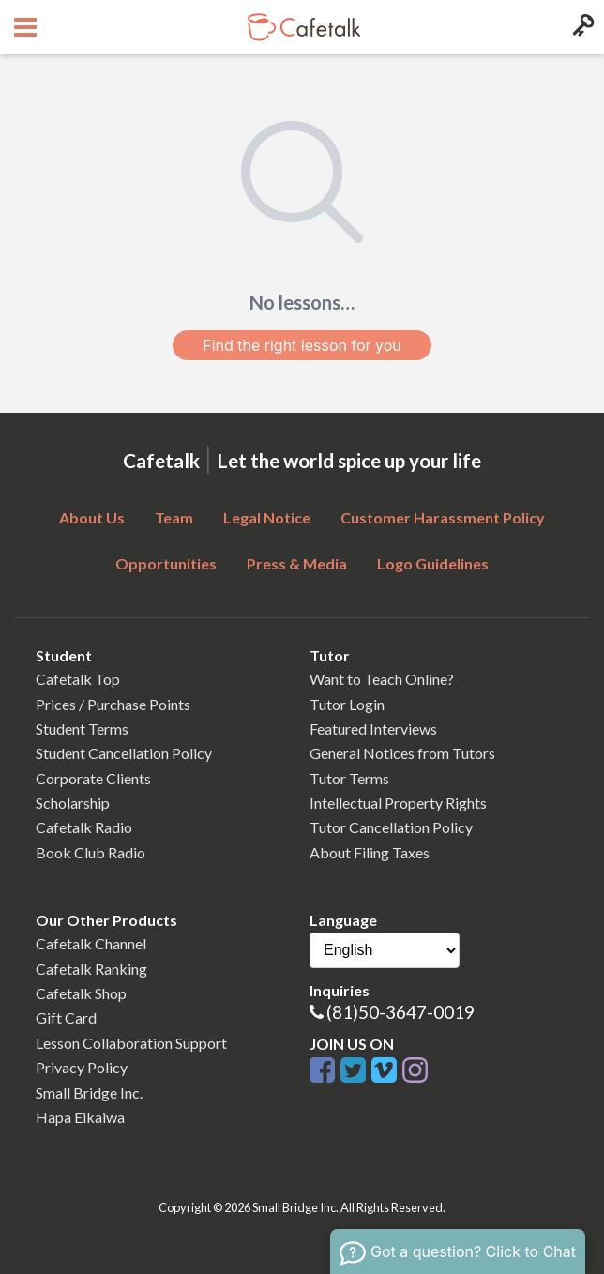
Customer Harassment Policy (442, 517)
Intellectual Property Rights (398, 802)
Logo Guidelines (433, 563)
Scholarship (73, 802)
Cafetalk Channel (91, 943)
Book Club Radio (90, 852)
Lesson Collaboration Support (131, 1043)
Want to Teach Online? (382, 679)
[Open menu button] (23, 27)
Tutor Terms (349, 778)
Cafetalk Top (78, 679)
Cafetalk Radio (84, 827)
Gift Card (66, 1017)
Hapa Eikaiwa (80, 1117)
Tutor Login (347, 704)
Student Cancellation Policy (124, 753)
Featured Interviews (373, 728)
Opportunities (166, 563)
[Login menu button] (581, 27)
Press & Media (297, 563)
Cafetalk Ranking (91, 969)
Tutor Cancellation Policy (391, 827)
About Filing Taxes (370, 852)
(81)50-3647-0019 (400, 1012)
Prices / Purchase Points (113, 704)
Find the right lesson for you (302, 345)
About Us (92, 517)
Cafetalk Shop (81, 993)
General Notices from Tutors (402, 753)
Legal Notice (266, 517)
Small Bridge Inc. (89, 1092)
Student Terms (82, 728)
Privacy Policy (82, 1067)
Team (174, 517)
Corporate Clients (93, 778)
